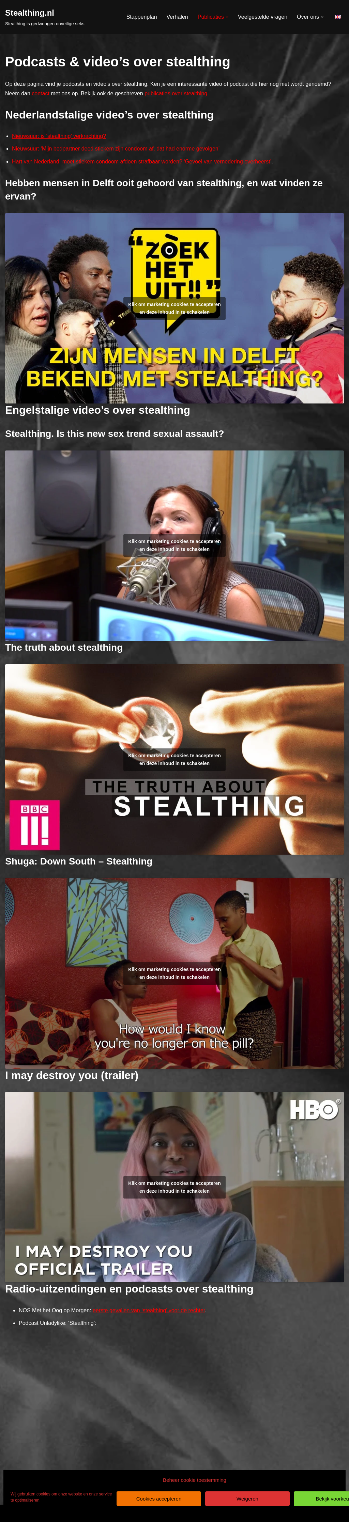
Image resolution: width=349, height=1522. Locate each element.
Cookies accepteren (159, 1499)
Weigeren (247, 1499)
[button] (227, 17)
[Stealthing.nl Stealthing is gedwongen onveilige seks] (45, 17)
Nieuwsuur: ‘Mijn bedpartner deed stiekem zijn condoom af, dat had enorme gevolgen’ (115, 149)
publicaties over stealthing (176, 93)
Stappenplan (141, 17)
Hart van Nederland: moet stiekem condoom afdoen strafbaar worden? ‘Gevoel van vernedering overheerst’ (141, 161)
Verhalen (177, 17)
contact (40, 93)
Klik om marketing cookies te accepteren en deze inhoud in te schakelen (174, 308)
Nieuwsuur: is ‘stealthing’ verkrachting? (59, 136)
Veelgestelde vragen (262, 17)
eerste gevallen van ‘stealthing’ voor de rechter (149, 1310)
